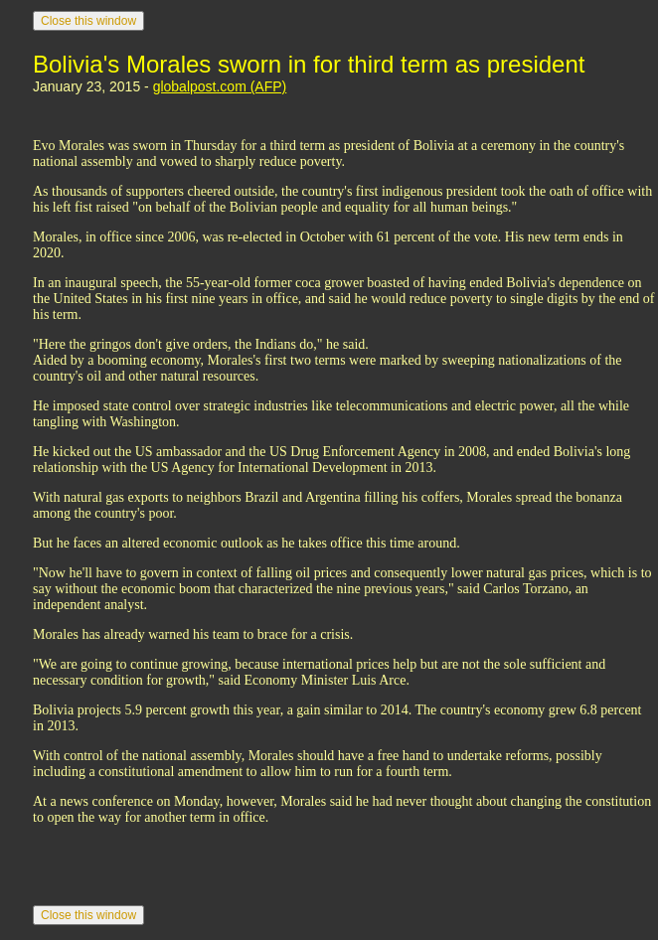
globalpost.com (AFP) (220, 86)
